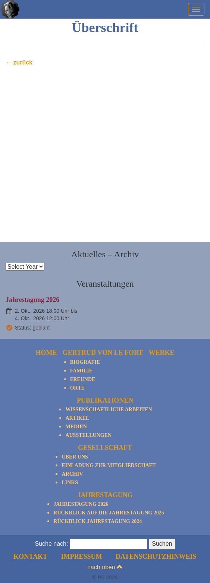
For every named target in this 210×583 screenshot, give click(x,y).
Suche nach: (51, 544)
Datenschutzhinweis (156, 556)
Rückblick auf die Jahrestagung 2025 (108, 513)
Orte (77, 388)
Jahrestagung (105, 495)
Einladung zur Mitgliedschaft (109, 465)
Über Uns (75, 457)
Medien (76, 426)
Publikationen (105, 400)
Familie (81, 371)
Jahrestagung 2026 (32, 299)
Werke (161, 352)
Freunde (82, 379)
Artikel (77, 418)
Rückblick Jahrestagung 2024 (97, 521)
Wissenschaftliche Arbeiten (108, 409)
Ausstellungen (88, 435)
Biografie (85, 362)
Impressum (81, 556)
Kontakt (30, 556)
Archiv (72, 474)
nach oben (105, 567)
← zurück (19, 62)
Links (70, 482)
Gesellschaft (105, 447)
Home (46, 352)
